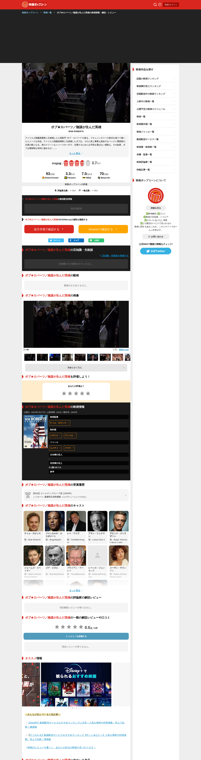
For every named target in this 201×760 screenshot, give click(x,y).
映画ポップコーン (30, 12)
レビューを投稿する (76, 636)
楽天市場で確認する (49, 229)
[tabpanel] (76, 684)
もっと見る (76, 153)
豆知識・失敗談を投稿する (114, 255)
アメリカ (70, 435)
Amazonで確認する (103, 229)
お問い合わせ (155, 236)
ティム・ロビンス (59, 423)
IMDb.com (124, 349)
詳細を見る (156, 208)
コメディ (55, 448)
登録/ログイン (171, 4)
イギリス (55, 435)
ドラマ (69, 448)
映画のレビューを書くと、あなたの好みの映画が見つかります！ (61, 747)
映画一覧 (47, 12)
